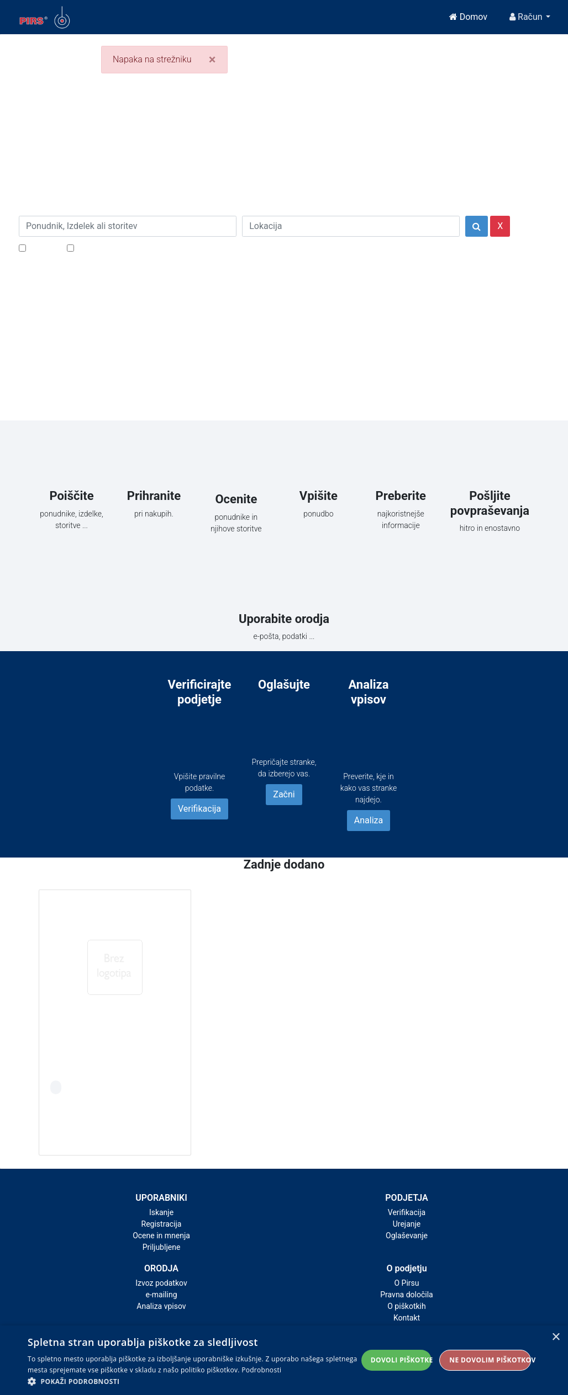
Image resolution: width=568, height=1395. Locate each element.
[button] (192, 1381)
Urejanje (407, 1224)
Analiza (368, 820)
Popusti (43, 247)
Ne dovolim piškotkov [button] (490, 1360)
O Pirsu (406, 1283)
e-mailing (161, 1294)
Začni (283, 794)
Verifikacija (199, 808)
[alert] (284, 1360)
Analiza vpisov (161, 1306)
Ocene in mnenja (161, 1235)
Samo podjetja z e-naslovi (126, 247)
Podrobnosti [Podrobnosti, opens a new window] (261, 1370)
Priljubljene (162, 1247)
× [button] (555, 1337)
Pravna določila (406, 1294)
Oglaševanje (407, 1235)
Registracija (161, 1224)
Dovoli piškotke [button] (401, 1360)
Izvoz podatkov (161, 1283)
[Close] (212, 59)
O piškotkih (406, 1306)
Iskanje (161, 1212)
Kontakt (406, 1317)
